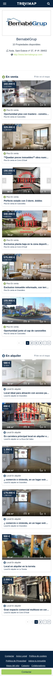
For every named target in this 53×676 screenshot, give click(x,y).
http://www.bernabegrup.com (28, 54)
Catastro (25, 665)
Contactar (26, 672)
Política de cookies (38, 656)
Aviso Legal (21, 656)
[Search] (48, 3)
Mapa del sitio (12, 665)
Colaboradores (38, 665)
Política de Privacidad (16, 661)
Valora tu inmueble (37, 661)
